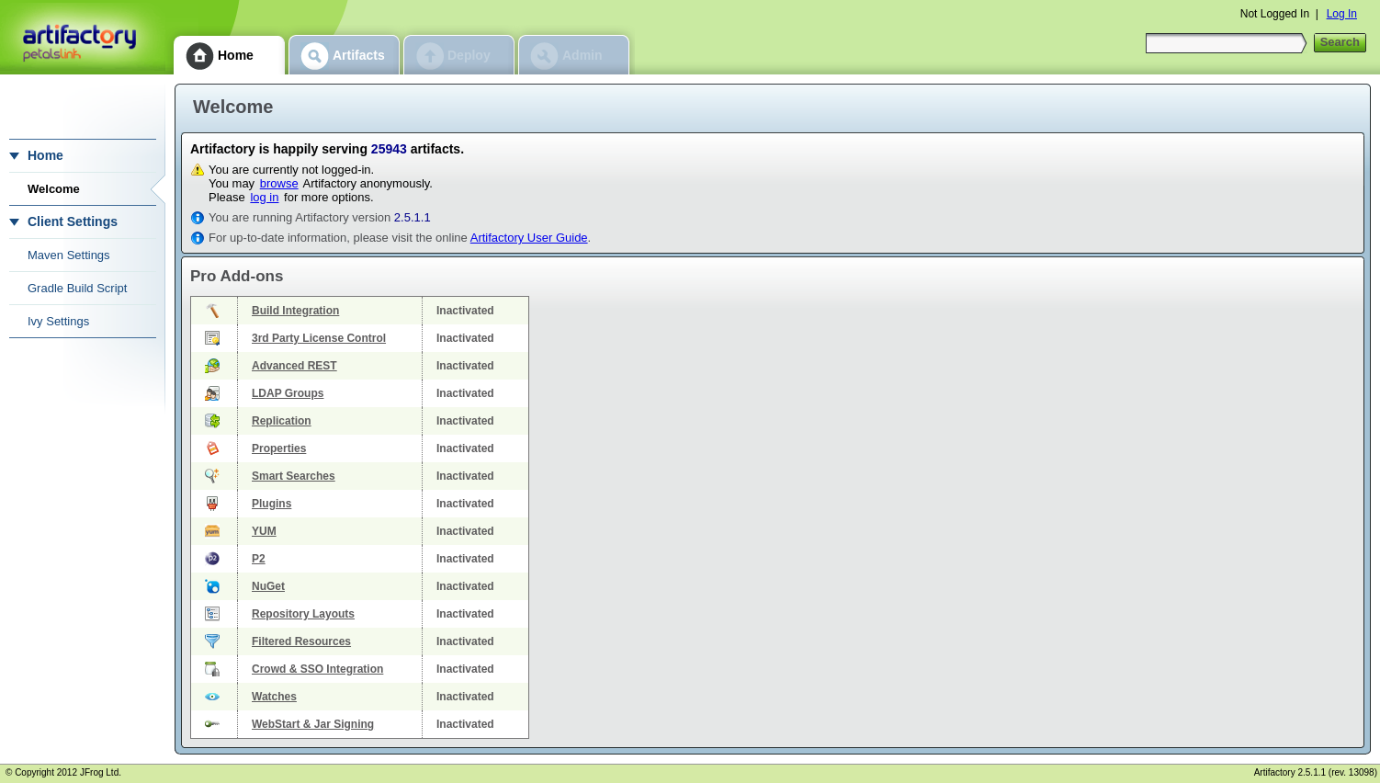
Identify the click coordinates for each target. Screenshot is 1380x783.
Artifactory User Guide (529, 237)
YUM (264, 531)
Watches (274, 696)
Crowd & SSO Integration (317, 669)
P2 (259, 558)
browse (279, 183)
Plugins (271, 503)
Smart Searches (293, 476)
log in (264, 197)
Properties (279, 448)
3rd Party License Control (319, 338)
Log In (1342, 13)
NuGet (268, 586)
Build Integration (295, 310)
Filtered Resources (301, 641)
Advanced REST (294, 365)
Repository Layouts (303, 613)
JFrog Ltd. (100, 772)
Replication (281, 420)
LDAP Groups (287, 393)
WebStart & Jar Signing (313, 724)
